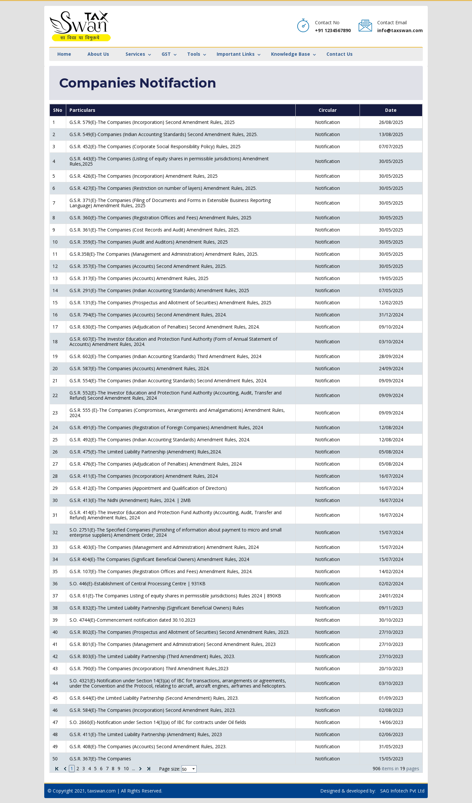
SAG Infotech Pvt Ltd (402, 791)
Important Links (236, 54)
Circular (328, 110)
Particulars (82, 110)
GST (166, 54)
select (194, 769)
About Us (98, 54)
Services (135, 54)
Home (64, 54)
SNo (57, 110)
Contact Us (339, 54)
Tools (193, 54)
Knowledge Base (290, 54)
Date (391, 110)
